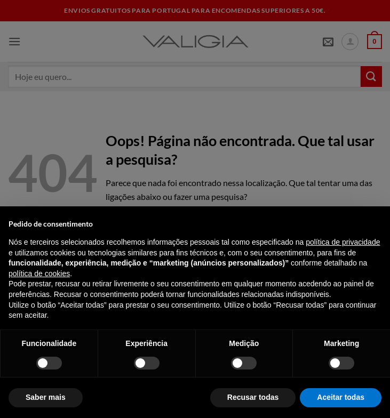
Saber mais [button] (46, 397)
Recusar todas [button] (252, 397)
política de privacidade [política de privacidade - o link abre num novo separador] (343, 242)
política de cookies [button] (39, 273)
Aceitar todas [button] (340, 397)
